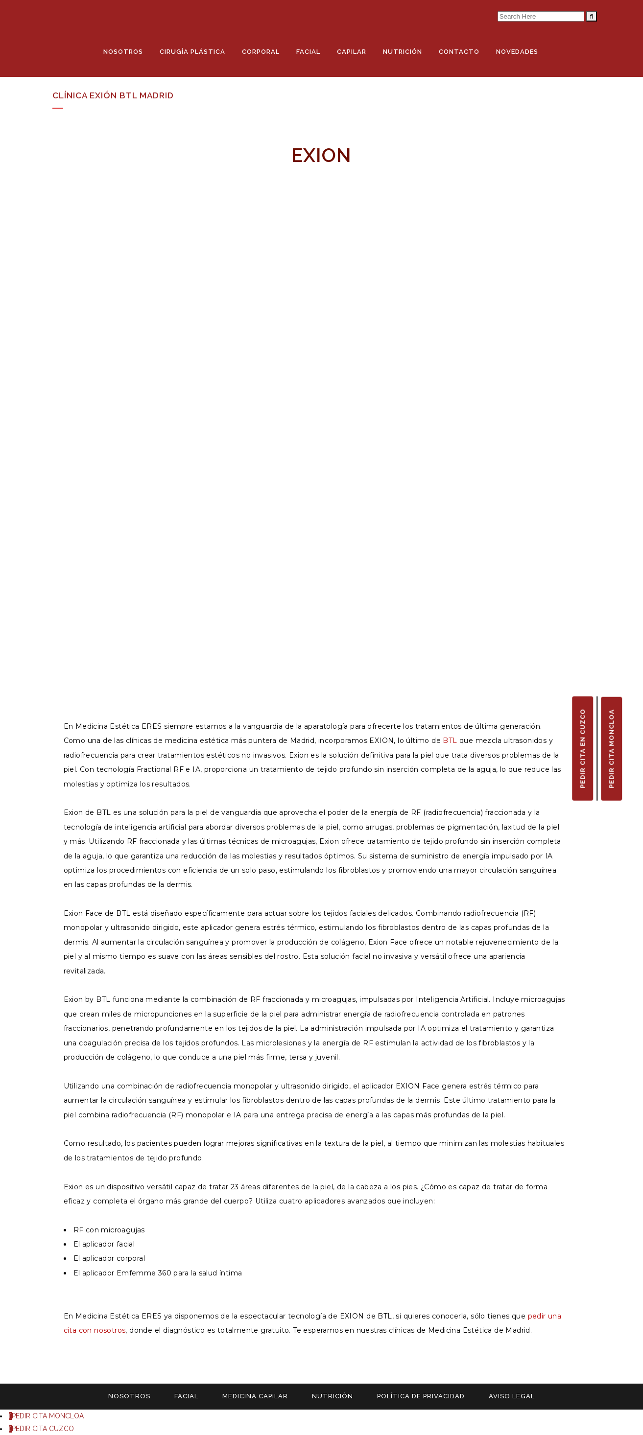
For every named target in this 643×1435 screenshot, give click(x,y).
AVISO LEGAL (512, 1396)
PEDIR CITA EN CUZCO (582, 748)
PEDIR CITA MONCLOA (611, 748)
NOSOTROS (129, 1396)
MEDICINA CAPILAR (255, 1396)
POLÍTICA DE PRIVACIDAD (421, 1396)
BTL (450, 740)
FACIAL (186, 1396)
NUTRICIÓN (332, 1396)
